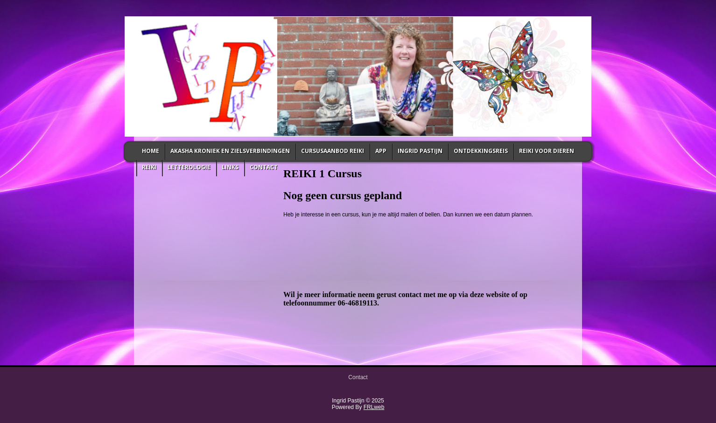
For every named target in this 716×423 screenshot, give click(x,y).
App (380, 151)
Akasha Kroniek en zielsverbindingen (230, 151)
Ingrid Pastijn (420, 151)
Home (150, 151)
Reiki (149, 167)
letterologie (189, 167)
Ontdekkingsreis (481, 151)
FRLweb (374, 407)
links (230, 167)
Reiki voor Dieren (546, 151)
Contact (264, 167)
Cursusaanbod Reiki (332, 151)
